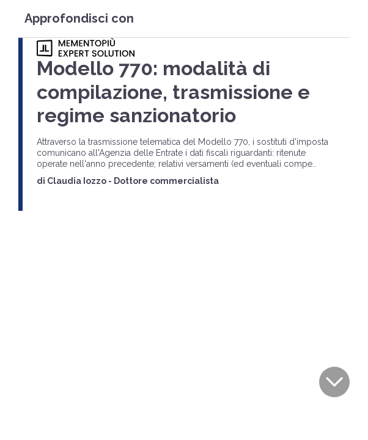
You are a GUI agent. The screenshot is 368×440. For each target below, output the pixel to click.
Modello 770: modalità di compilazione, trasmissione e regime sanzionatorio (173, 92)
